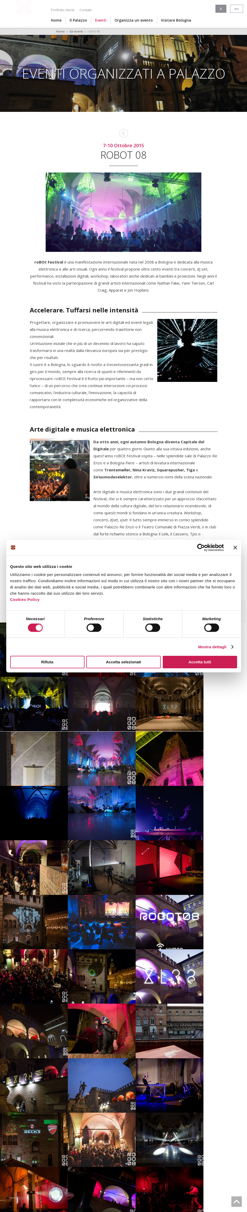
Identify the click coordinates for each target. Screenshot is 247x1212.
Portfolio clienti (62, 10)
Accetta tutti (200, 662)
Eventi (100, 20)
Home (56, 20)
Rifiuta (47, 662)
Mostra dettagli (212, 647)
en (236, 8)
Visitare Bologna (176, 20)
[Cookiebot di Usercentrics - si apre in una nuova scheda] (201, 547)
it (221, 8)
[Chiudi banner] (235, 547)
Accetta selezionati (123, 662)
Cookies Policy (25, 599)
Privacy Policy (122, 1193)
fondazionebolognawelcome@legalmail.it (120, 1185)
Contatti (86, 10)
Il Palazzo (78, 20)
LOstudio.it (129, 1204)
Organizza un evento (134, 20)
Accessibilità (150, 1193)
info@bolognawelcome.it (174, 1181)
